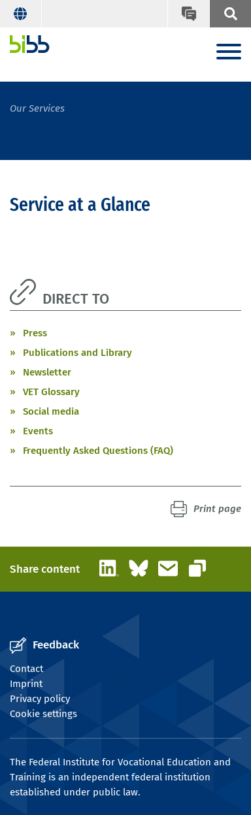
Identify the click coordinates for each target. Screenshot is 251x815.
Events (38, 431)
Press (35, 333)
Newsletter (47, 372)
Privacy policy (40, 699)
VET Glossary (51, 392)
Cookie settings (43, 714)
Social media (51, 411)
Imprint (26, 684)
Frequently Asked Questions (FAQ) (98, 450)
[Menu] (229, 52)
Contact (26, 669)
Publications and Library (77, 353)
